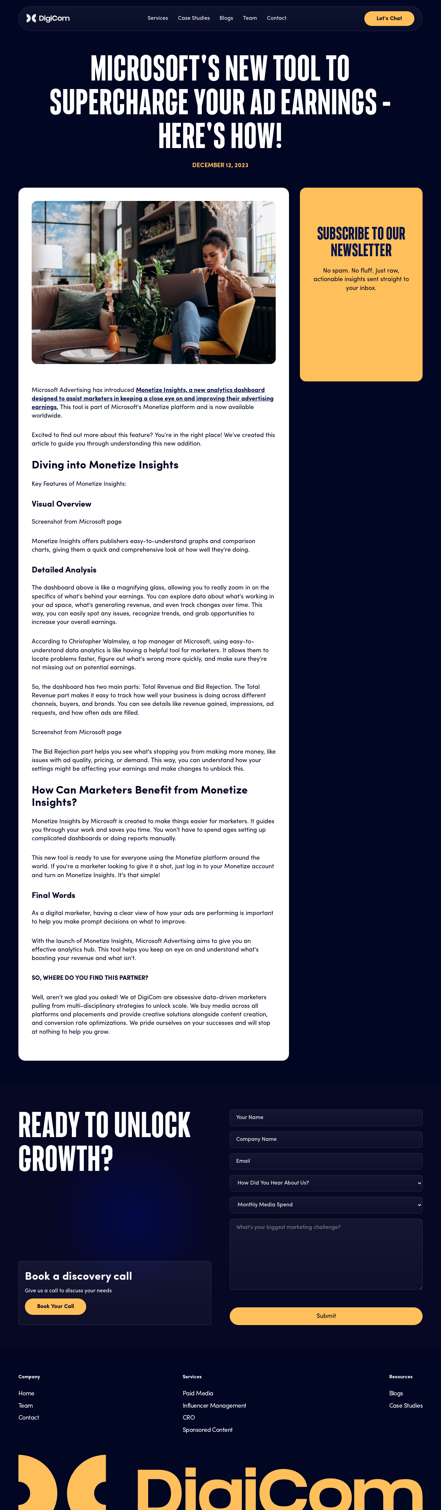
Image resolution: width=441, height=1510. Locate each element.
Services (158, 18)
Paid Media (198, 1394)
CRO (189, 1418)
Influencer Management (214, 1406)
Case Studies (194, 18)
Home (26, 1394)
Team (250, 18)
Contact (276, 18)
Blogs (226, 18)
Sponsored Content (208, 1430)
